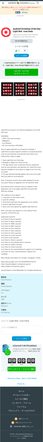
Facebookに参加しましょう (23, 426)
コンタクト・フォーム (21, 403)
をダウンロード (21, 72)
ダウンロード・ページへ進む (21, 369)
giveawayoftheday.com (26, 434)
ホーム (21, 391)
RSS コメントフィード (24, 423)
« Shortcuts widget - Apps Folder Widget (21, 378)
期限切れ (21, 41)
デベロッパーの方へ (21, 395)
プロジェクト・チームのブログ (21, 411)
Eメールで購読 (21, 399)
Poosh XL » (21, 384)
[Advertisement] (21, 22)
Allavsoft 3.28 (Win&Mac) (25, 345)
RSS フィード (23, 419)
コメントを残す (21, 56)
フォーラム (21, 407)
